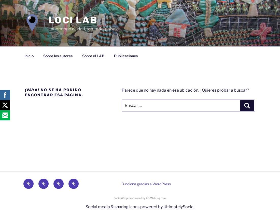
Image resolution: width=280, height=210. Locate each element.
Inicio (29, 56)
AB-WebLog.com (156, 198)
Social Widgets (122, 198)
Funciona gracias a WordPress (146, 184)
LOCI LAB (72, 20)
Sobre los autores (58, 56)
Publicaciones (126, 56)
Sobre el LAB (93, 56)
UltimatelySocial (178, 206)
